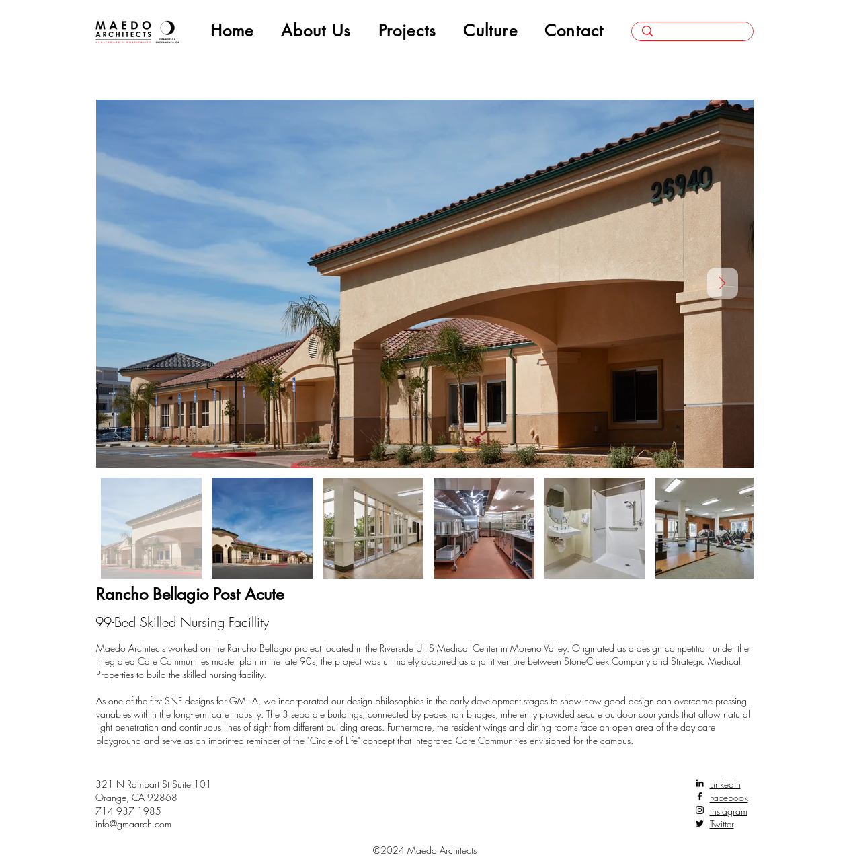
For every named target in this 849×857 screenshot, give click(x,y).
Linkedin (725, 784)
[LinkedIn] (699, 783)
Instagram (728, 811)
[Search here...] (693, 36)
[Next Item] (722, 283)
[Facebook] (699, 796)
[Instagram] (699, 810)
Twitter (722, 823)
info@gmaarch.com (133, 823)
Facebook (729, 797)
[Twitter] (699, 823)
